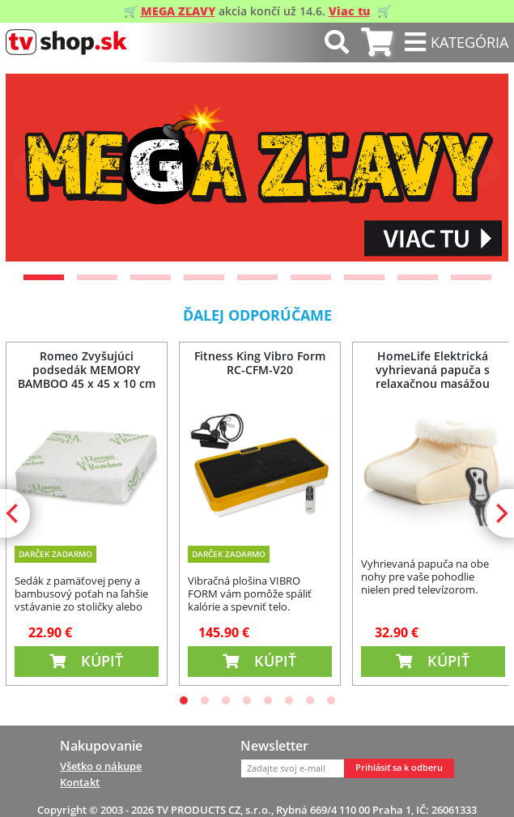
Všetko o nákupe (101, 766)
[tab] (377, 42)
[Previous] (31, 167)
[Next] (482, 167)
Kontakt (80, 782)
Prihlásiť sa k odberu (399, 767)
